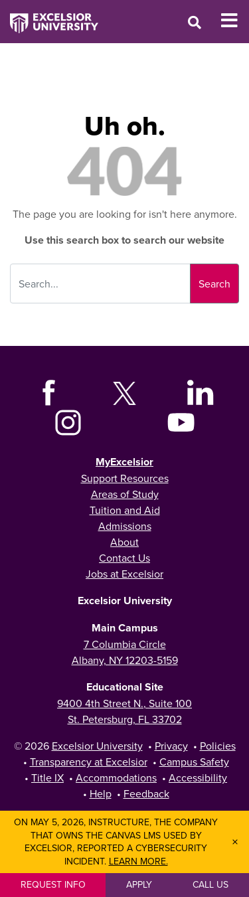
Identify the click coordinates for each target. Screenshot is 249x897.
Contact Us (124, 557)
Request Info (53, 884)
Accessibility (198, 777)
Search (214, 283)
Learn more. (138, 861)
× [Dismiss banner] (235, 842)
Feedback (146, 793)
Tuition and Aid (125, 510)
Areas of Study (125, 494)
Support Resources (125, 478)
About (124, 541)
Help (101, 793)
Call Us (210, 884)
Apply (139, 884)
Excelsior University (97, 745)
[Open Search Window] (194, 22)
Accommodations (116, 777)
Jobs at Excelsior (124, 573)
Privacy (171, 745)
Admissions (124, 526)
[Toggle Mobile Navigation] (234, 21)
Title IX (47, 777)
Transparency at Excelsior (88, 761)
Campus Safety (194, 761)
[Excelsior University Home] (49, 16)
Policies (218, 745)
